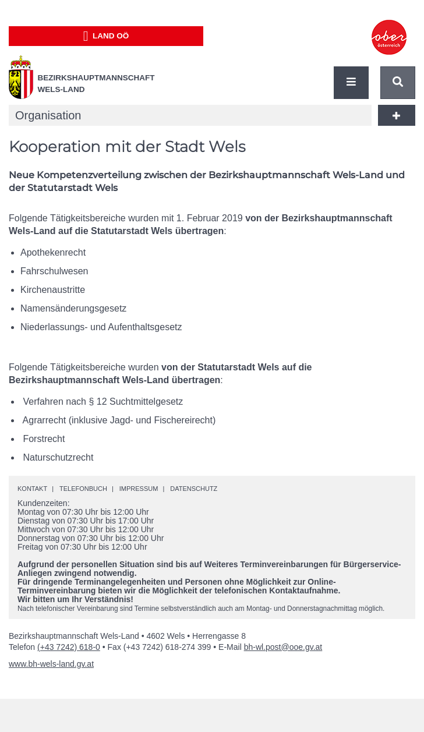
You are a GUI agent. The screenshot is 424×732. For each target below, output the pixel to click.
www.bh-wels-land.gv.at (51, 664)
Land (106, 36)
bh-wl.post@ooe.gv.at (283, 647)
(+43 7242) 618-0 (68, 647)
